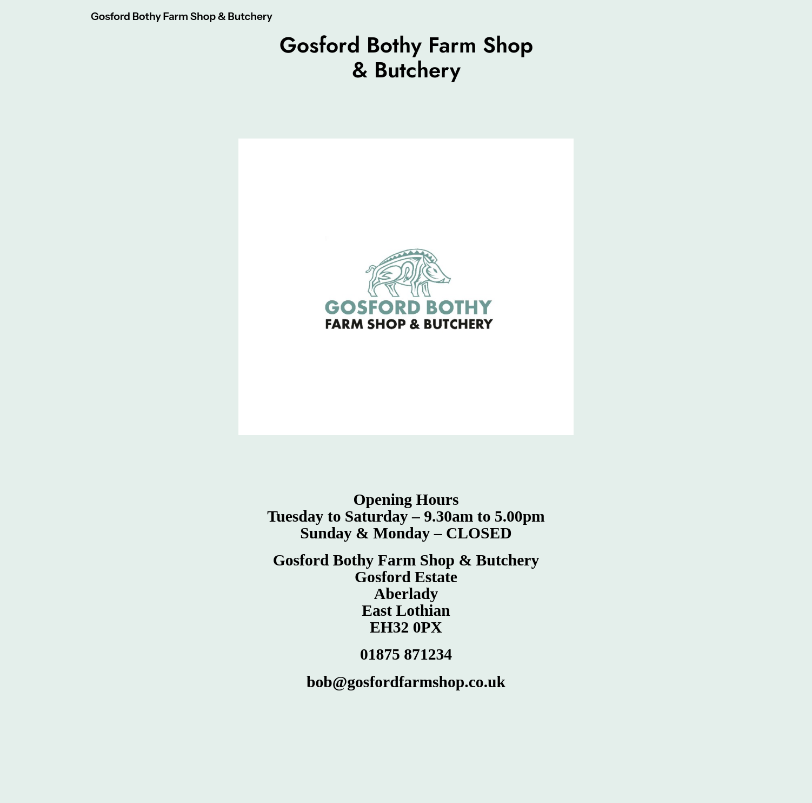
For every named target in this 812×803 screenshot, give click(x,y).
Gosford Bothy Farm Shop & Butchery (181, 16)
